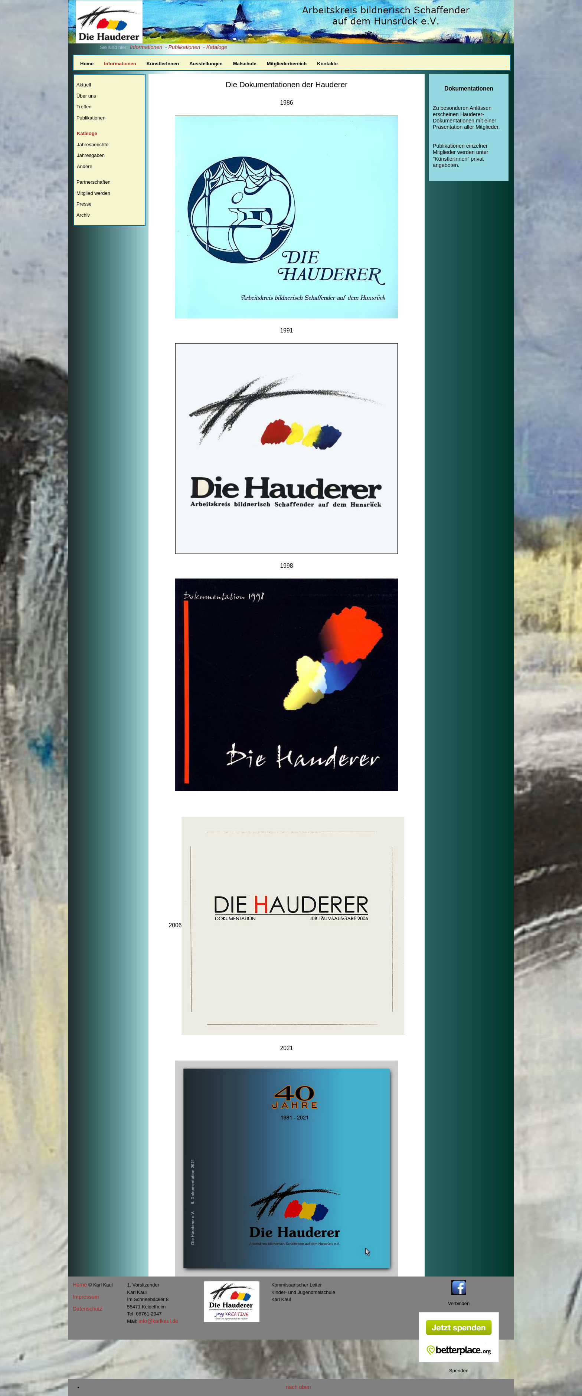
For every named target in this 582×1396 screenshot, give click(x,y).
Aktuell (83, 85)
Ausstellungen (206, 63)
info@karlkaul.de (158, 1321)
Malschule (244, 63)
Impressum (86, 1297)
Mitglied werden (93, 193)
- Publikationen (182, 47)
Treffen (83, 106)
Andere (84, 166)
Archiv (83, 215)
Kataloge (87, 133)
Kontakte (327, 63)
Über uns (86, 96)
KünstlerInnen (163, 63)
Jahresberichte (92, 144)
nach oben (298, 1387)
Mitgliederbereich (287, 63)
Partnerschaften (93, 182)
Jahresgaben (91, 155)
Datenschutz (87, 1309)
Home (87, 63)
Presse (83, 204)
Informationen (146, 47)
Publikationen (90, 118)
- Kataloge (215, 47)
